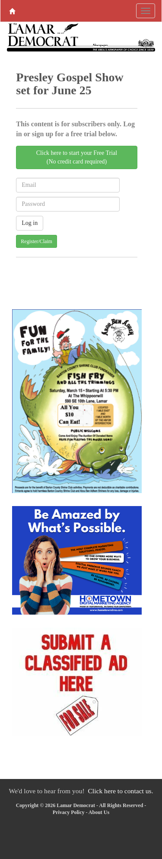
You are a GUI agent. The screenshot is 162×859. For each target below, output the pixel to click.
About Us (99, 812)
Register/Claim (36, 241)
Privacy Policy (69, 812)
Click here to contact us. (120, 791)
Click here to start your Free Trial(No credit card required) (76, 157)
